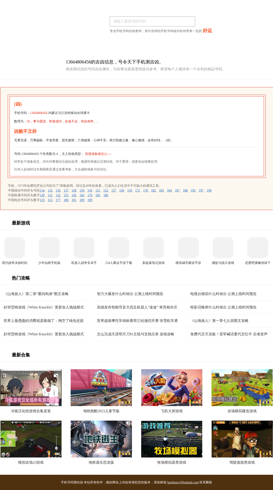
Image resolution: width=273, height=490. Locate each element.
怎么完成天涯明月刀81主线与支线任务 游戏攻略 (135, 334)
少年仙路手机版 (49, 263)
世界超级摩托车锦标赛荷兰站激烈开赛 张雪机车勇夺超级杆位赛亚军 (137, 321)
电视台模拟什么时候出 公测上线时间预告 (223, 294)
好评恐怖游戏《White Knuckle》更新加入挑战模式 (44, 307)
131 (50, 195)
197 (201, 190)
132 (58, 195)
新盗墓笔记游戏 (153, 263)
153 (50, 200)
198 (209, 190)
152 (105, 190)
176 (89, 195)
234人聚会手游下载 (118, 263)
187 (177, 190)
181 (74, 200)
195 (193, 190)
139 (81, 190)
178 (145, 190)
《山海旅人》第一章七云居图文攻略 (219, 321)
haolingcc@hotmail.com (183, 482)
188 (185, 190)
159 (129, 190)
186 (105, 195)
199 (89, 200)
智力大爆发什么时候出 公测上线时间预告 (130, 294)
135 (50, 190)
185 (97, 195)
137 (66, 190)
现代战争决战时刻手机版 (14, 263)
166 (81, 195)
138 (74, 190)
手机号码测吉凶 (72, 482)
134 (42, 190)
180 (66, 200)
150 (89, 190)
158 (121, 190)
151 (97, 190)
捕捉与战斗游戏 (223, 263)
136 (58, 190)
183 (161, 190)
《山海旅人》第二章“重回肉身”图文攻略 (36, 294)
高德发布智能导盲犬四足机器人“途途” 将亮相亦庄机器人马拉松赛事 (137, 307)
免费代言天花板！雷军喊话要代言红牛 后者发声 (229, 334)
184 (169, 190)
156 (74, 195)
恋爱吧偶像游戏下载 (258, 263)
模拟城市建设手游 (188, 263)
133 (42, 200)
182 (153, 190)
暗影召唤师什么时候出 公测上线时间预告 (223, 307)
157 (113, 190)
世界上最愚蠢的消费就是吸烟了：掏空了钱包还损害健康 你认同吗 (44, 321)
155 (66, 195)
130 (42, 195)
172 (137, 190)
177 (58, 200)
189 (81, 200)
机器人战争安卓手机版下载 (84, 263)
